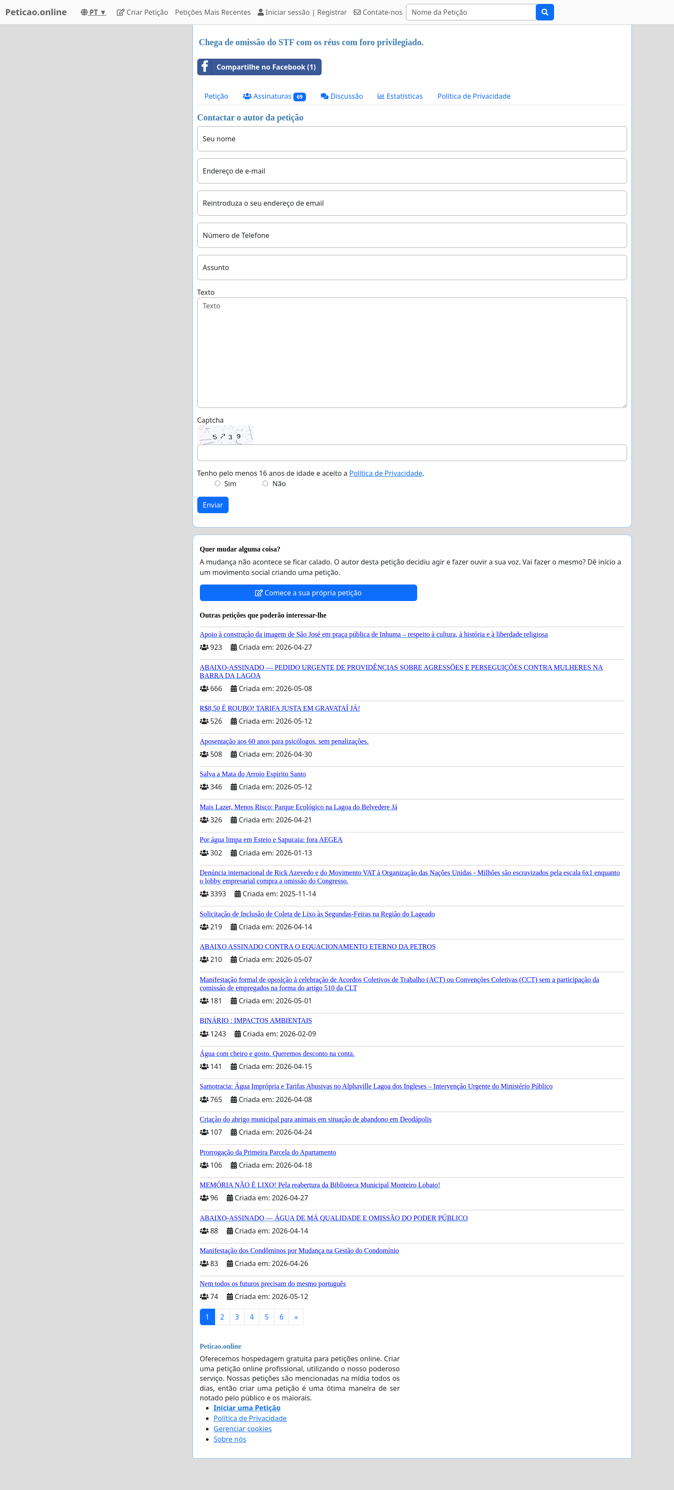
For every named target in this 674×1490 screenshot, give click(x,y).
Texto (206, 292)
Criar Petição (142, 12)
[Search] (471, 12)
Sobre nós (230, 1439)
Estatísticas (400, 96)
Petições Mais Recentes (213, 12)
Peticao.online (36, 12)
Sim (230, 483)
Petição (217, 96)
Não (279, 483)
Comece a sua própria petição (308, 593)
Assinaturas (274, 96)
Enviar (213, 505)
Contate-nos (378, 12)
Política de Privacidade (474, 96)
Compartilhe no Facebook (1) (257, 67)
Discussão (342, 96)
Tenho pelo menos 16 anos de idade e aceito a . (311, 473)
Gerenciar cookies (243, 1428)
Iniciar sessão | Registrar (302, 12)
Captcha (210, 420)
